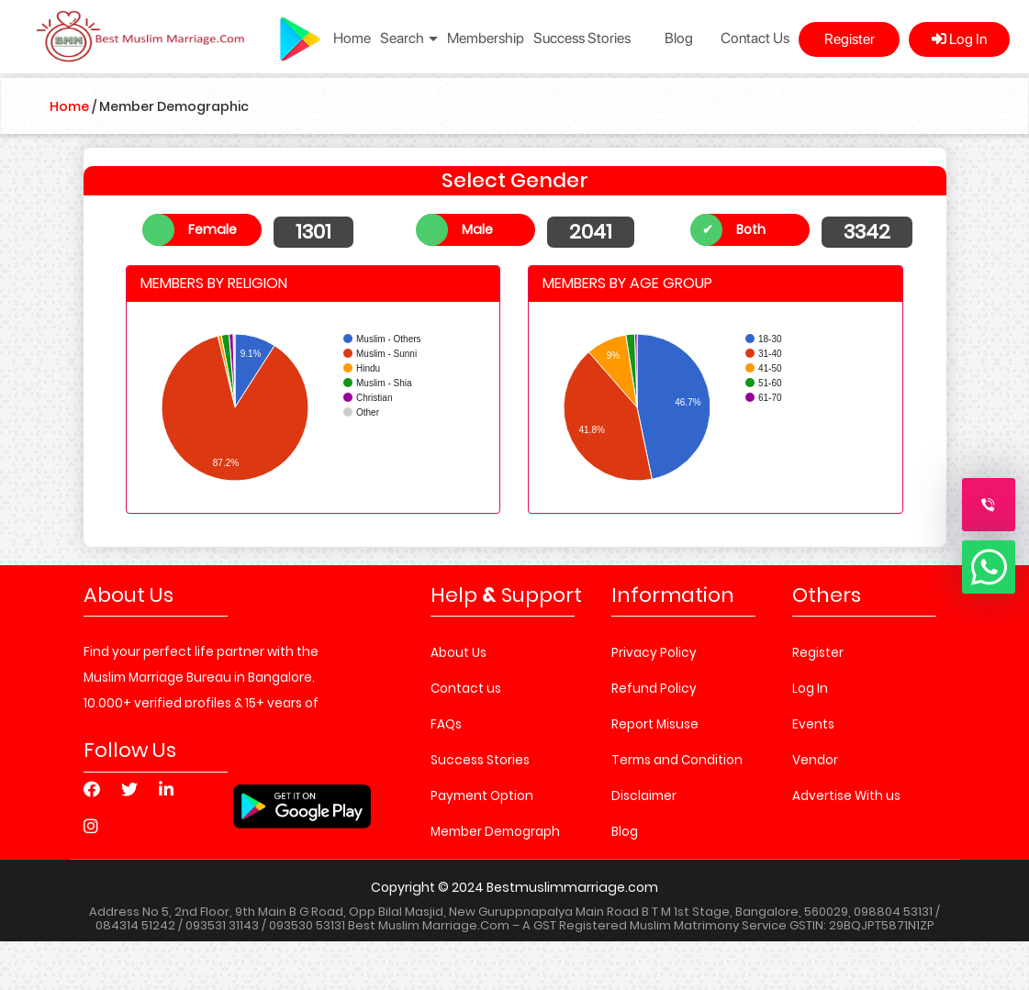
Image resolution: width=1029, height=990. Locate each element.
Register (849, 39)
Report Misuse (655, 724)
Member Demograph (495, 831)
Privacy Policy (654, 653)
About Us (459, 653)
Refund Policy (654, 688)
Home (352, 38)
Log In (959, 39)
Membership (485, 38)
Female (212, 229)
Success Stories (582, 38)
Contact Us (755, 38)
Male (477, 229)
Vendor (815, 760)
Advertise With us (846, 796)
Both (751, 229)
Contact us (466, 688)
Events (813, 724)
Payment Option (482, 796)
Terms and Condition (677, 760)
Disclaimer (644, 796)
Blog (679, 38)
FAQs (446, 724)
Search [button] (409, 38)
